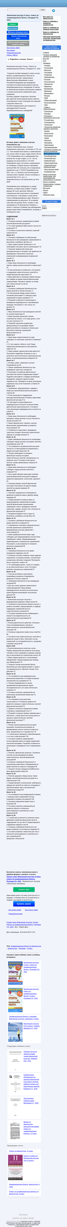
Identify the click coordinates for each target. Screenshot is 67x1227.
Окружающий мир (50, 147)
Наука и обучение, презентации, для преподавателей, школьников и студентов (52, 177)
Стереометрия (49, 122)
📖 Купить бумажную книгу (18, 32)
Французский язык (50, 163)
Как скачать (11, 50)
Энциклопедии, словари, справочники (52, 185)
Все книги (46, 188)
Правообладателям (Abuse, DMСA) (14, 54)
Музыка (47, 96)
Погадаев (22, 948)
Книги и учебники (49, 182)
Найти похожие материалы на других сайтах (18, 43)
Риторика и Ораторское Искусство (52, 117)
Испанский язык (50, 158)
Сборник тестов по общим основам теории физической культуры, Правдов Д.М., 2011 (31, 1056)
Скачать (13, 24)
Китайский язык (49, 172)
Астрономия (48, 68)
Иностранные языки (51, 169)
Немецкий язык (49, 160)
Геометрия (48, 75)
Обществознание (50, 100)
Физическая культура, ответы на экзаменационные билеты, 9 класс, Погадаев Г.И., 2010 (31, 993)
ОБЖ (46, 98)
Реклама (47, 113)
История (47, 79)
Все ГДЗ (46, 59)
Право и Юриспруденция (49, 108)
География (48, 72)
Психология (48, 111)
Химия (46, 138)
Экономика (48, 143)
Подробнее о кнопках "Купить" (21, 59)
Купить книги (24, 904)
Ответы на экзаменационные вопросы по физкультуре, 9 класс (24, 1193)
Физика (47, 131)
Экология (47, 140)
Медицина (48, 91)
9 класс (29, 948)
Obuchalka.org (13, 1221)
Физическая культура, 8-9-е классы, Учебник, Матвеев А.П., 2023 (32, 1026)
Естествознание (50, 102)
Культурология (49, 82)
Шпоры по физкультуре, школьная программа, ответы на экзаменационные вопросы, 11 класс (31, 1127)
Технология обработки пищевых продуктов (52, 128)
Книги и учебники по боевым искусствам (51, 28)
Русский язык (49, 120)
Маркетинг (48, 86)
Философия (48, 136)
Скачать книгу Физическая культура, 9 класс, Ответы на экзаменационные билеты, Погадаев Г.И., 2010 (24, 925)
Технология (48, 125)
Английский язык (50, 156)
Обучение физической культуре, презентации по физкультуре (52, 38)
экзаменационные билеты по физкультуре (26, 946)
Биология (47, 70)
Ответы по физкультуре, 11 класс (21, 1151)
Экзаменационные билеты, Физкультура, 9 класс (24, 1186)
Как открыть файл (13, 48)
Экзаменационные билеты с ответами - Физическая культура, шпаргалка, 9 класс (24, 1018)
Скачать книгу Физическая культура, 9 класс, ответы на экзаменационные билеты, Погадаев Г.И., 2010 (24, 879)
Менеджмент (49, 93)
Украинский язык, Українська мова (50, 166)
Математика (48, 89)
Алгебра (47, 65)
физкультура (12, 948)
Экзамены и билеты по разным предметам (52, 150)
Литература (48, 84)
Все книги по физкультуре (48, 17)
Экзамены (46, 63)
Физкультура (48, 133)
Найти (45, 192)
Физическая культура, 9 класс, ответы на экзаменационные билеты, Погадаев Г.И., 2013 (32, 967)
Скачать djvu (23, 889)
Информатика (49, 77)
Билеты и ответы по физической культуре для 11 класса (31, 1158)
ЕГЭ (44, 61)
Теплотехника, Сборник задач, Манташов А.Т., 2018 (31, 1101)
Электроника (49, 145)
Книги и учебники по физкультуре (51, 33)
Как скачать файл (14, 910)
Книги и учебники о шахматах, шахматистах (50, 23)
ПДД (45, 105)
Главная (46, 52)
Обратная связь (49, 195)
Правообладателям (15, 914)
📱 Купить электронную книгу (18, 37)
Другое (45, 190)
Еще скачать (12, 28)
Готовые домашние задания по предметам (51, 55)
